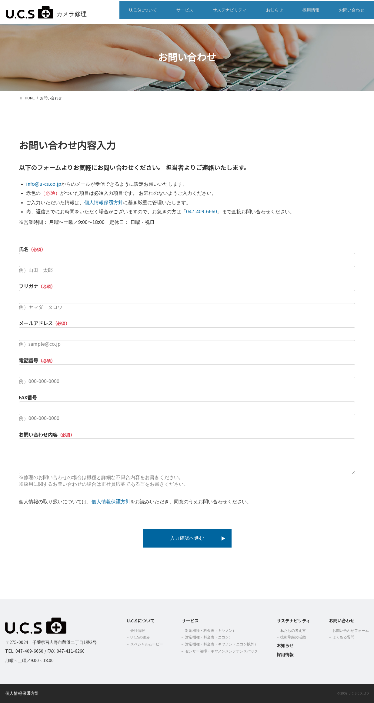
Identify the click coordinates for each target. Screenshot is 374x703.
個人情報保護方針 (103, 202)
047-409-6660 (201, 211)
